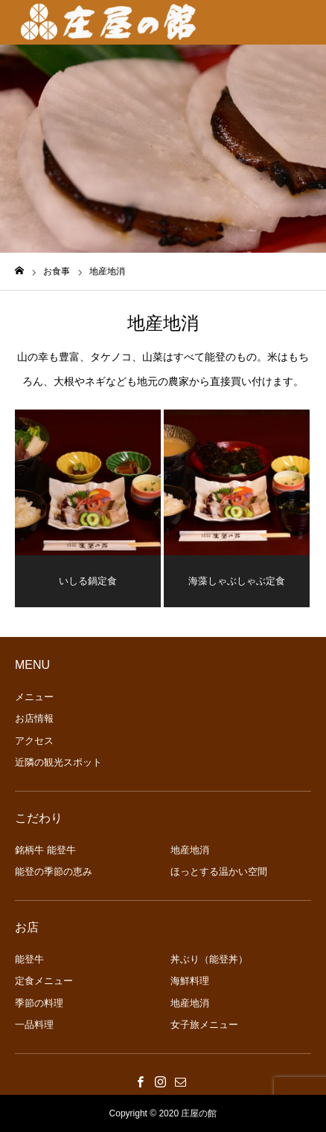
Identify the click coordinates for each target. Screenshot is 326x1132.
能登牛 (29, 959)
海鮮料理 (189, 980)
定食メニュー (44, 980)
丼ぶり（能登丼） (209, 959)
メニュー (34, 696)
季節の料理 (39, 1003)
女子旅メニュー (204, 1024)
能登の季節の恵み (53, 871)
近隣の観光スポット (58, 762)
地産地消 (189, 850)
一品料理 (34, 1024)
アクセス (34, 740)
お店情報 (34, 718)
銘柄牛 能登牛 (45, 850)
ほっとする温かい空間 (218, 871)
